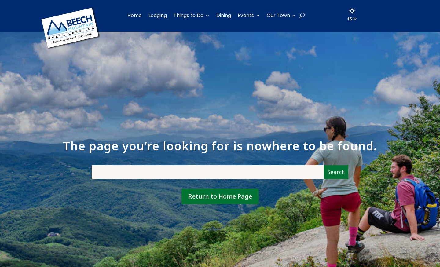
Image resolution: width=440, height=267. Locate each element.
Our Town (278, 15)
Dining (223, 15)
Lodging (157, 15)
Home (134, 15)
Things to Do (189, 15)
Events (246, 15)
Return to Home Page (220, 196)
